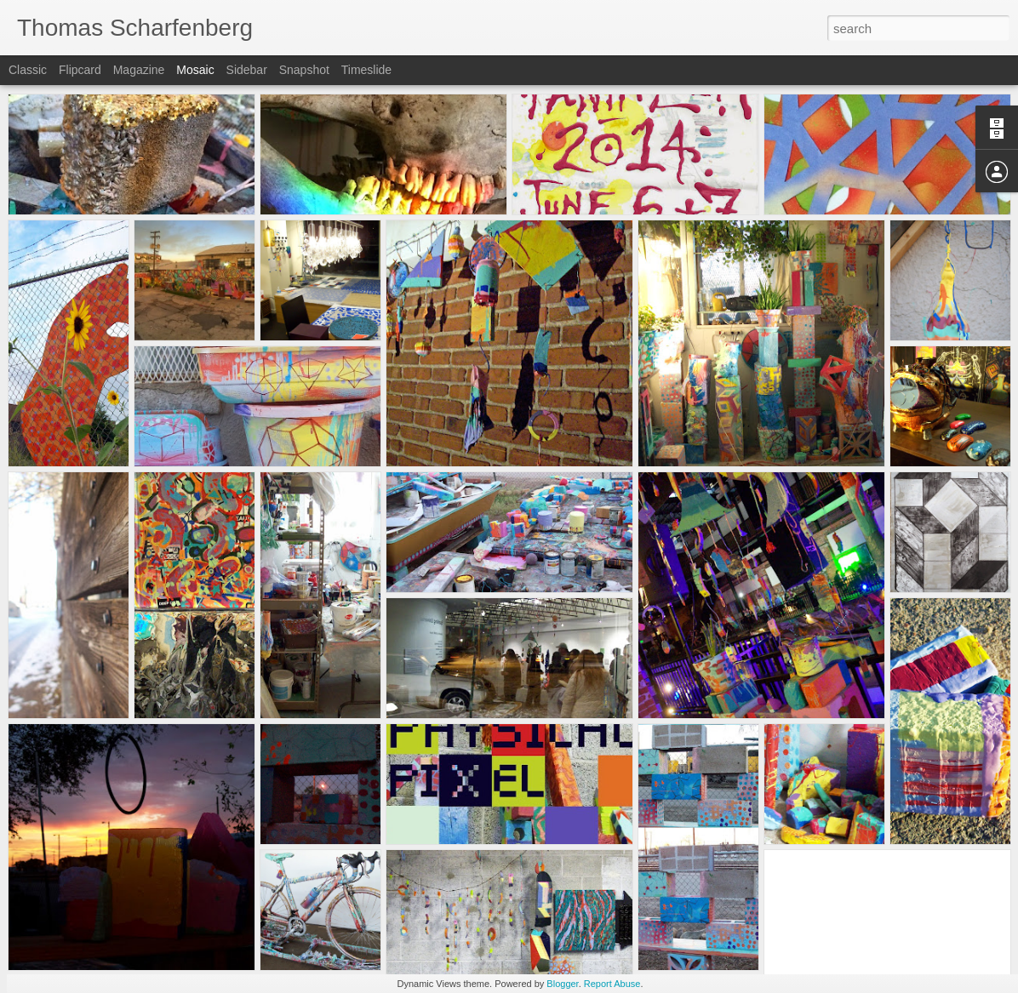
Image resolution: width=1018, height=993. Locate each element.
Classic (28, 70)
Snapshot (304, 70)
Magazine (139, 70)
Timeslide (366, 70)
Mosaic (195, 70)
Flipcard (80, 70)
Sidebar (246, 70)
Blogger (562, 984)
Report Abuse (612, 984)
